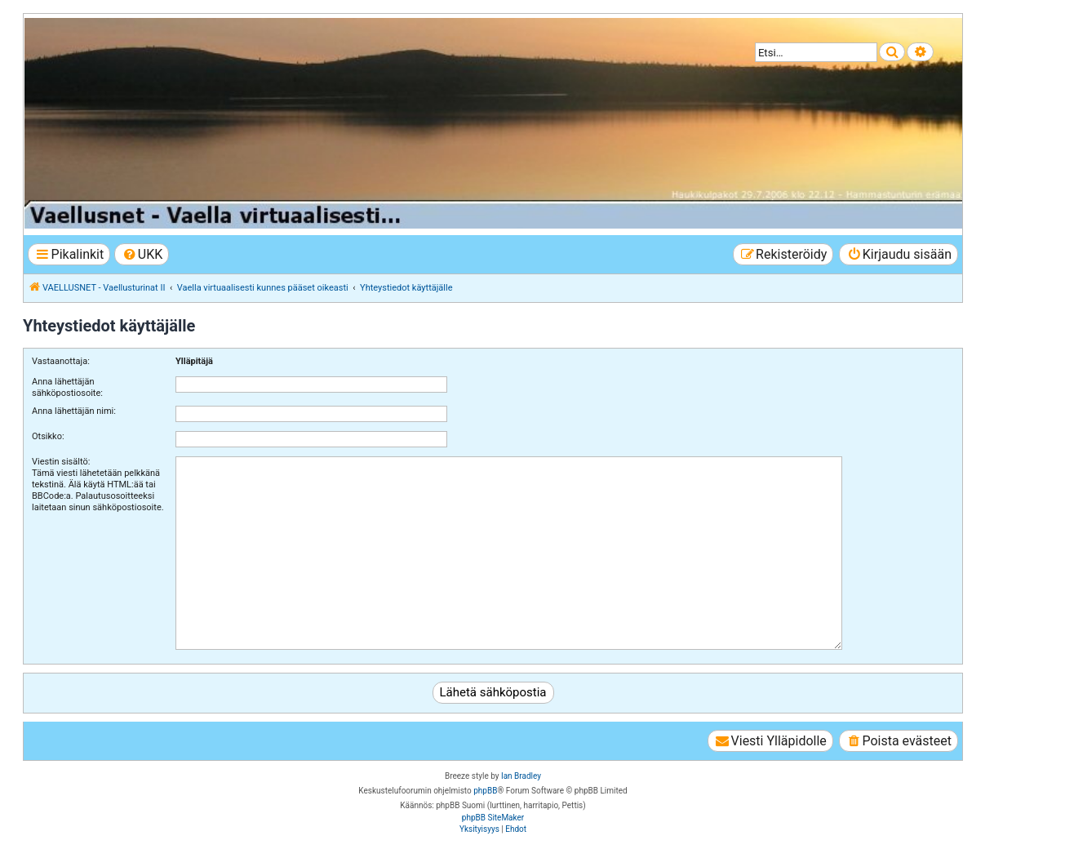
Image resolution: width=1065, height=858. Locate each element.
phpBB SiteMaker (493, 817)
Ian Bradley (521, 775)
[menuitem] (141, 254)
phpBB (485, 790)
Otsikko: (48, 436)
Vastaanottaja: (61, 361)
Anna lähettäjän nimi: (74, 411)
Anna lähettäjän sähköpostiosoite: (67, 387)
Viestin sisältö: (61, 461)
